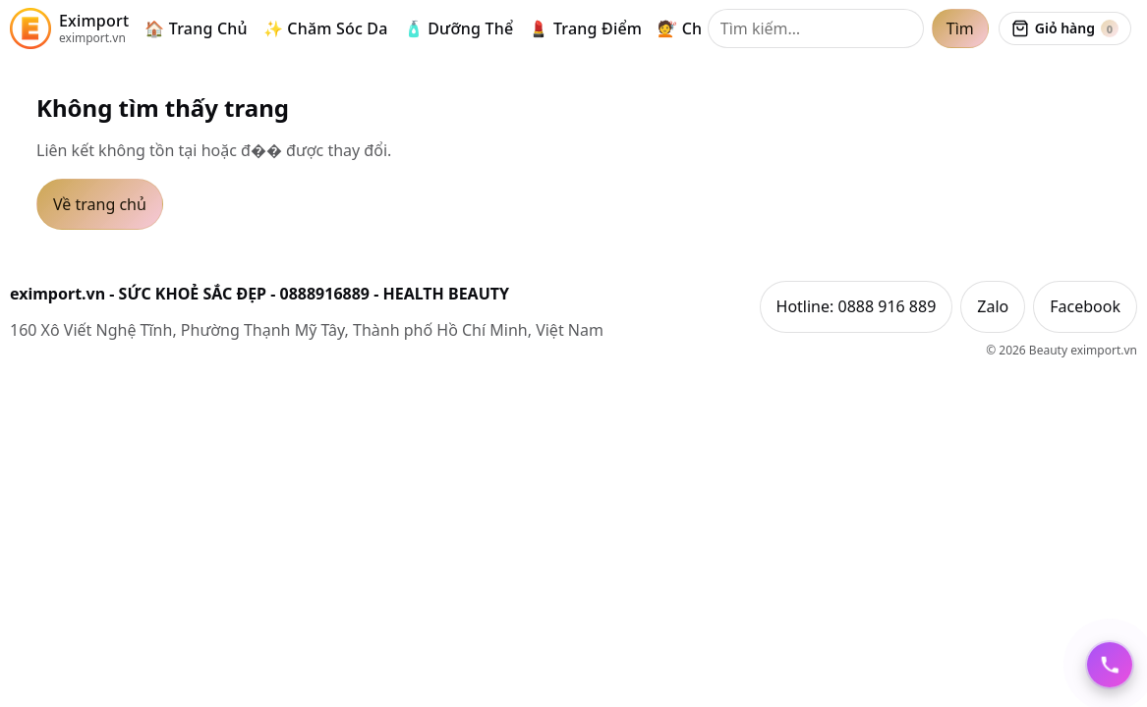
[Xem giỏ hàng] (1065, 28)
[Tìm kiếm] (816, 28)
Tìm (960, 28)
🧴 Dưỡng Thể (459, 28)
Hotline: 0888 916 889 (856, 306)
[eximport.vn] (69, 28)
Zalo (992, 306)
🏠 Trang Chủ (196, 28)
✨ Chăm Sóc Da (325, 28)
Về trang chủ (99, 204)
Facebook (1085, 306)
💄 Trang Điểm (585, 28)
